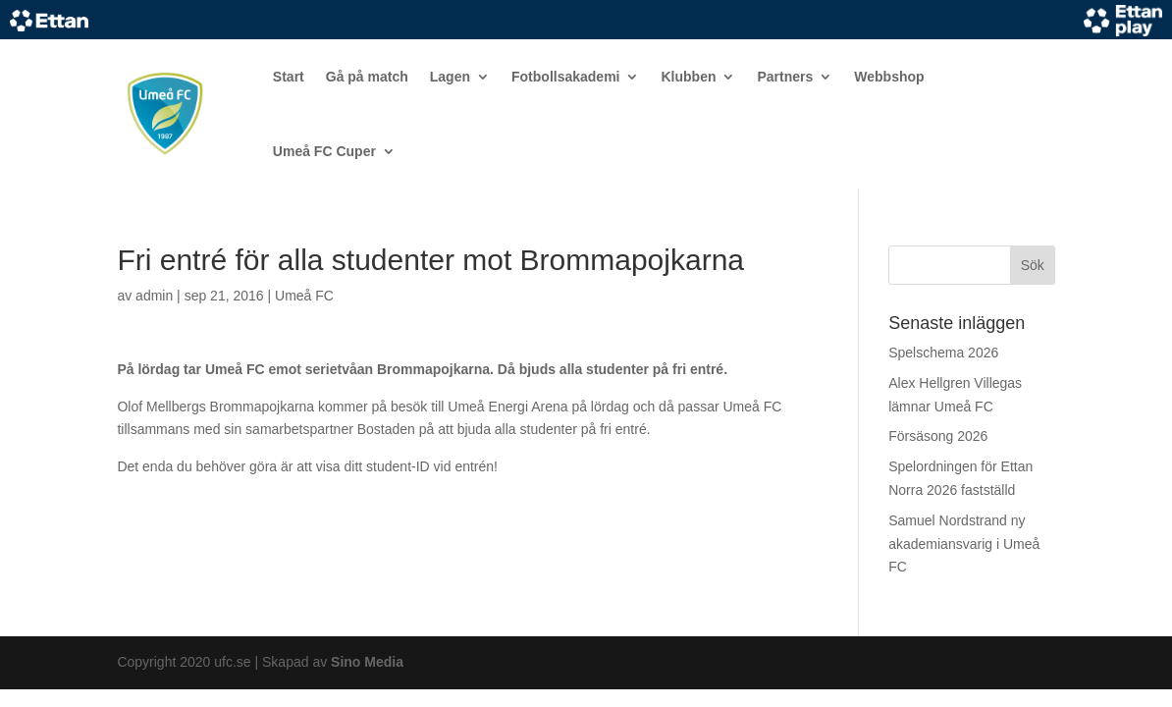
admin (154, 295)
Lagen (450, 76)
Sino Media (367, 662)
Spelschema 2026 (943, 352)
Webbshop (889, 76)
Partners (785, 76)
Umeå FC (304, 295)
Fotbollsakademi (565, 76)
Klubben (688, 76)
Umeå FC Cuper (324, 151)
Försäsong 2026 (937, 436)
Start (288, 76)
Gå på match (367, 76)
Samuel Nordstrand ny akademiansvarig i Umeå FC (963, 544)
